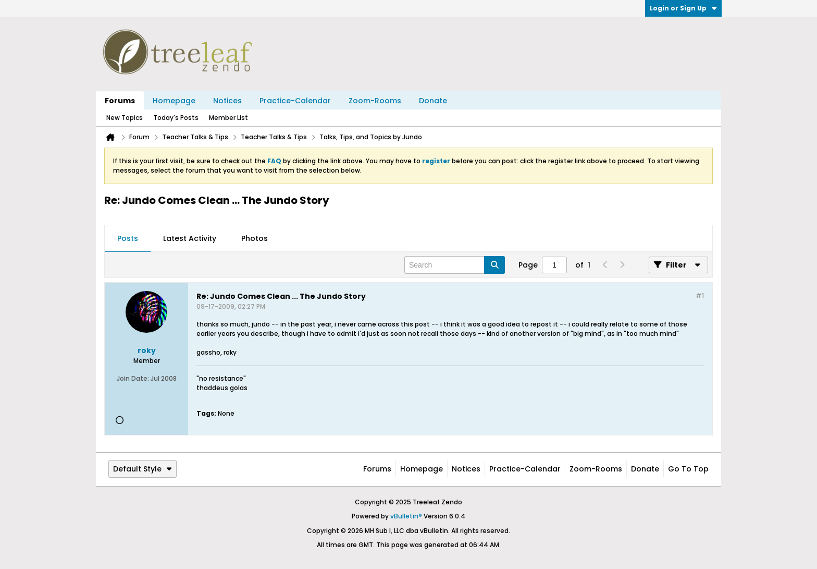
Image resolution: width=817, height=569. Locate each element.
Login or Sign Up (683, 8)
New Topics (124, 117)
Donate (433, 100)
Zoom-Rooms (375, 100)
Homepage (174, 100)
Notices (227, 100)
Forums (120, 100)
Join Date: (133, 378)
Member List (228, 117)
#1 (700, 295)
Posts (127, 238)
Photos (254, 238)
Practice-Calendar (295, 100)
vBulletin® (406, 516)
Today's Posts (176, 117)
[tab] (128, 238)
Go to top (688, 469)
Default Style (142, 469)
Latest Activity (189, 238)
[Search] (454, 265)
